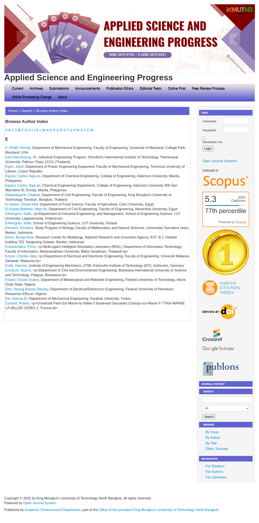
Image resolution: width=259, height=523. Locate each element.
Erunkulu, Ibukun (18, 270)
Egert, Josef (14, 166)
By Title (211, 443)
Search (26, 111)
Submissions (59, 88)
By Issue (212, 432)
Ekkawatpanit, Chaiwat (22, 195)
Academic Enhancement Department (53, 510)
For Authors (214, 472)
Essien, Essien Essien (22, 280)
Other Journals (216, 449)
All (91, 130)
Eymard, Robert (17, 303)
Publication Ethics (119, 88)
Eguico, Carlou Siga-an (23, 176)
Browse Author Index (52, 111)
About (64, 97)
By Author (212, 437)
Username (209, 121)
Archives (36, 88)
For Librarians (216, 477)
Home (13, 111)
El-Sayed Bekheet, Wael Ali (26, 209)
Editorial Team (151, 88)
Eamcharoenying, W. (21, 157)
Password (209, 130)
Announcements (87, 88)
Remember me (212, 142)
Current (17, 88)
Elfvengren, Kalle (18, 214)
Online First (177, 88)
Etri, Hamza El (16, 298)
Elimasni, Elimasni (19, 228)
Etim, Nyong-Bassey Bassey (26, 289)
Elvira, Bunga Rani (19, 237)
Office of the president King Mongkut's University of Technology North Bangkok (158, 510)
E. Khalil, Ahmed (17, 148)
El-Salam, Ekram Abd (21, 204)
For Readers (215, 466)
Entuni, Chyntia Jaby (21, 256)
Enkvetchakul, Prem (20, 247)
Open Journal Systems (219, 161)
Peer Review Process (208, 88)
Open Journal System (39, 503)
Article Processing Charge (32, 97)
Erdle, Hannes (16, 265)
